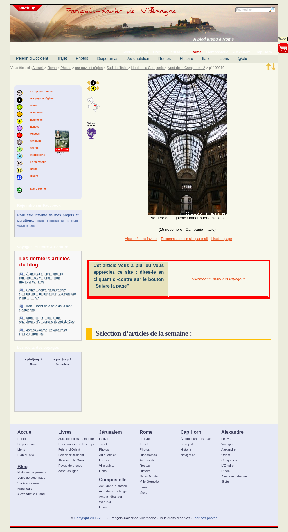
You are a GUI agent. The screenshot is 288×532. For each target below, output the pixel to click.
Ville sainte (106, 465)
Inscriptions (37, 154)
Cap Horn (191, 432)
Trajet (62, 58)
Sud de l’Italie (117, 68)
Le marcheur (38, 162)
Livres (65, 432)
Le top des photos (41, 91)
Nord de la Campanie (148, 68)
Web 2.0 (105, 502)
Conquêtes (229, 460)
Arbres (34, 147)
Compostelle (113, 479)
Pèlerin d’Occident (32, 58)
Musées (35, 133)
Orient (225, 455)
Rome (52, 68)
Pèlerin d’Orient (69, 449)
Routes (164, 58)
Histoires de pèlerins (31, 472)
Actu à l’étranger (110, 496)
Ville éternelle (149, 481)
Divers (34, 176)
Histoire (186, 58)
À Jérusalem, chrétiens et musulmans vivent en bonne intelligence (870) (41, 277)
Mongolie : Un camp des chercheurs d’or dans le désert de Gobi (47, 319)
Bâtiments (36, 119)
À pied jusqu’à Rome (213, 39)
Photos (82, 58)
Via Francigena (28, 483)
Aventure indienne (234, 476)
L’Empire (227, 465)
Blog (22, 466)
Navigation (188, 455)
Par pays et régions (42, 98)
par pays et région (89, 68)
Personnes (37, 112)
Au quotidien (138, 58)
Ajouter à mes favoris (141, 239)
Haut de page (222, 239)
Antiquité (35, 140)
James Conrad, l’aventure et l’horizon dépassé (43, 331)
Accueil (37, 68)
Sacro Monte (38, 188)
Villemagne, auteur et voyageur (218, 279)
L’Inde (225, 471)
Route (33, 169)
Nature (34, 105)
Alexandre (232, 432)
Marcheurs (24, 488)
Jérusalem (110, 432)
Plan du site (25, 455)
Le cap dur (188, 444)
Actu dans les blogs (113, 491)
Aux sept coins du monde (76, 438)
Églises (34, 126)
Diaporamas (107, 58)
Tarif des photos (205, 518)
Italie (206, 58)
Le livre (104, 438)
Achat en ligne (68, 471)
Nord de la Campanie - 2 (186, 68)
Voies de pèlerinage (31, 477)
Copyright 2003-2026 (90, 518)
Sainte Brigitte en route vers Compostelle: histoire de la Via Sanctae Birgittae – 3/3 (47, 293)
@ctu (242, 58)
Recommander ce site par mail (184, 239)
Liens (224, 58)
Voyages (227, 444)
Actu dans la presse (113, 486)
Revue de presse (70, 465)
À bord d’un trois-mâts (196, 438)
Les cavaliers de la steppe (76, 444)
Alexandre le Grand (31, 494)
